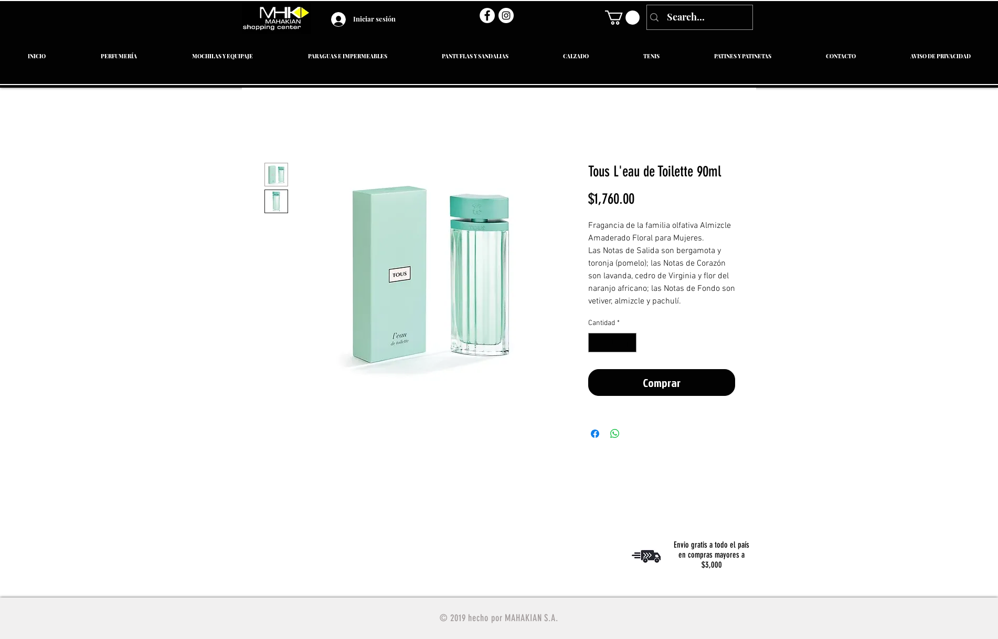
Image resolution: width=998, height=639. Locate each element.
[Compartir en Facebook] (595, 433)
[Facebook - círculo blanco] (487, 15)
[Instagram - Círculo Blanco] (506, 15)
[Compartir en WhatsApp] (615, 433)
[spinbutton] (612, 342)
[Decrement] (596, 342)
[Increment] (628, 342)
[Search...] (698, 17)
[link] (622, 18)
